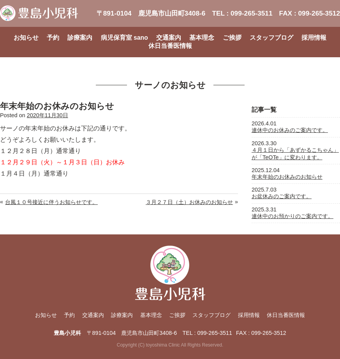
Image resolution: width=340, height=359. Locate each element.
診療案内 (79, 37)
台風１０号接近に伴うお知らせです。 (51, 202)
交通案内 (168, 37)
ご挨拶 (232, 37)
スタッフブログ (271, 37)
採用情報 (313, 37)
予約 (53, 37)
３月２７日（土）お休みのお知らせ (189, 202)
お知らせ (26, 37)
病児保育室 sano (124, 37)
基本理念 (201, 37)
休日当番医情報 (170, 45)
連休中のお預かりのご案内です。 (292, 216)
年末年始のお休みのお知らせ (287, 177)
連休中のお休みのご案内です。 (290, 130)
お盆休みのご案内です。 (282, 196)
